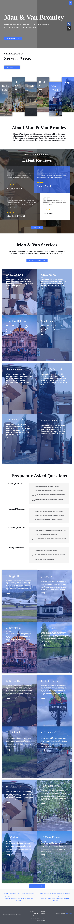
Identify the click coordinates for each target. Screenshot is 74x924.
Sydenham (19, 900)
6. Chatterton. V (49, 680)
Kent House (48, 898)
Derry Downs (60, 893)
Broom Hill (7, 898)
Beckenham (6, 893)
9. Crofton (11, 786)
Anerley (19, 893)
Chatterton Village (15, 898)
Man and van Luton (35, 918)
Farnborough (56, 896)
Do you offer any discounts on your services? (46, 534)
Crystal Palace (47, 893)
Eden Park (42, 896)
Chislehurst (13, 893)
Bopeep (15, 896)
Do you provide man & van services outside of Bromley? (49, 511)
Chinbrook (23, 898)
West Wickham (30, 893)
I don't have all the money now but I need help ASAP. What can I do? (49, 554)
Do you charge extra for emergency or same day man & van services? (48, 494)
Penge (4, 896)
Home (35, 909)
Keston (53, 898)
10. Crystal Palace (51, 785)
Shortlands (55, 900)
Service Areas (41, 911)
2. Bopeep (46, 576)
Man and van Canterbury (39, 916)
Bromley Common (22, 896)
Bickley (23, 893)
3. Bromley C (13, 627)
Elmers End (49, 896)
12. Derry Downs (50, 837)
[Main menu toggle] (70, 3)
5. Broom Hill (13, 680)
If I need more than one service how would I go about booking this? (49, 538)
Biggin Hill (9, 896)
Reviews (36, 913)
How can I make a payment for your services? (46, 550)
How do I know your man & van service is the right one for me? (50, 530)
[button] (49, 486)
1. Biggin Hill (13, 576)
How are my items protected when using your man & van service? (47, 500)
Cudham (54, 893)
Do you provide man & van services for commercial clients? (49, 515)
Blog (44, 918)
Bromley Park (31, 896)
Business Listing (41, 920)
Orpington (66, 898)
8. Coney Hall (48, 732)
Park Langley (59, 898)
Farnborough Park (64, 896)
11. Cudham (12, 837)
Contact (43, 913)
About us (43, 909)
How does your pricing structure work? (44, 559)
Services (32, 911)
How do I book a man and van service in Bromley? (47, 486)
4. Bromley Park (50, 627)
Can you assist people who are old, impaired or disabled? (49, 519)
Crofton (41, 893)
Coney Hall (30, 898)
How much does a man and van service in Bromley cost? (49, 490)
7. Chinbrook (13, 732)
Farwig (42, 898)
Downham (67, 893)
